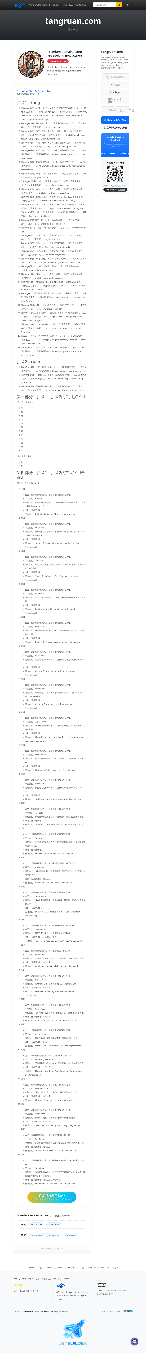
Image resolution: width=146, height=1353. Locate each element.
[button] (128, 5)
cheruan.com (70, 1235)
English (31, 1267)
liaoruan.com (54, 1235)
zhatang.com (54, 1224)
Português (92, 1267)
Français (59, 1267)
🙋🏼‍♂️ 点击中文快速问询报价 (115, 127)
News (64, 4)
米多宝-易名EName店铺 (51, 1279)
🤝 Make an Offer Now (115, 120)
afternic (67, 1279)
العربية (115, 1267)
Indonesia (104, 1267)
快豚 (37, 1279)
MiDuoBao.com (31, 1311)
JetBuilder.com (46, 1311)
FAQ (71, 4)
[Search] (104, 4)
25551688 (121, 190)
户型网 (30, 1279)
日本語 (81, 1267)
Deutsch (70, 1267)
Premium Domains (38, 4)
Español (49, 1267)
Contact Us (80, 4)
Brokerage (54, 4)
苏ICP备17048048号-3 (111, 1311)
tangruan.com (36, 1224)
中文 (40, 1267)
